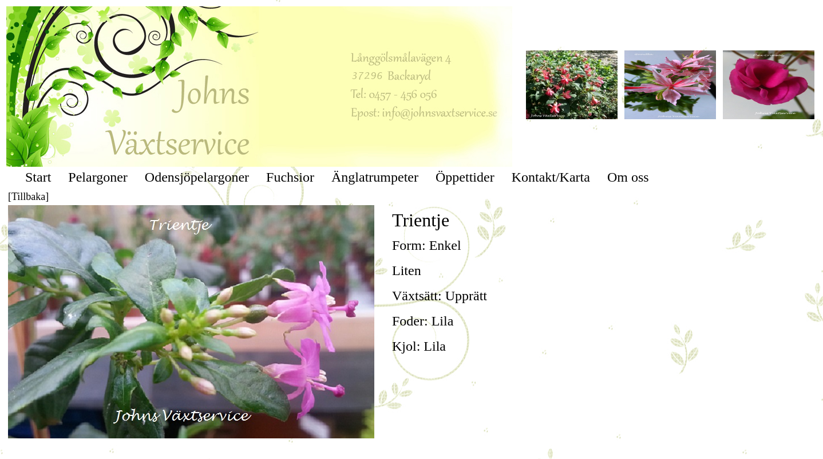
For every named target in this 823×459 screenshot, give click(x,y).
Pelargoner (98, 177)
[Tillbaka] (28, 196)
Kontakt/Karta (551, 177)
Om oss (628, 177)
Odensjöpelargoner (197, 177)
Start (38, 177)
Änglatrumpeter (374, 177)
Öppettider (465, 177)
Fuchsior (290, 177)
